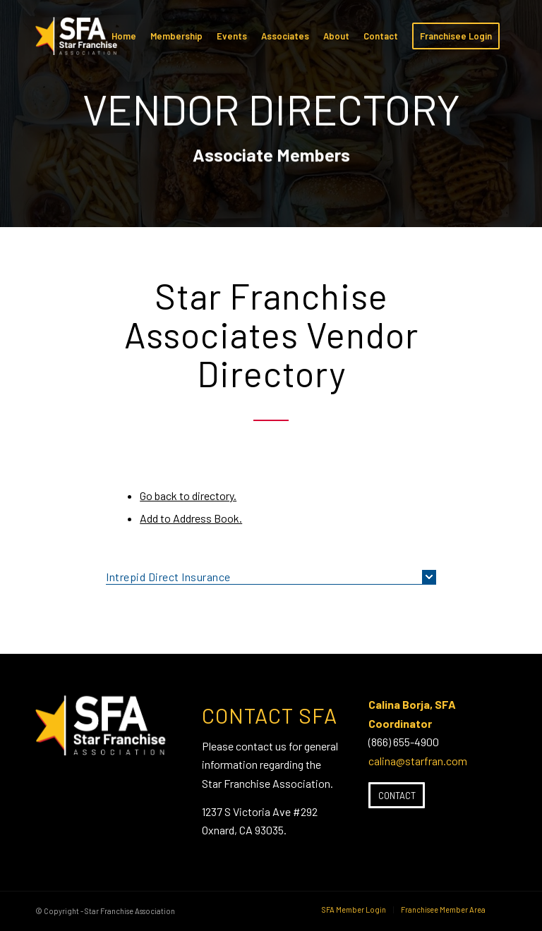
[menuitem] (123, 36)
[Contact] (396, 795)
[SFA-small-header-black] (78, 43)
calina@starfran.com (417, 760)
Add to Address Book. (191, 518)
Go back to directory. (188, 495)
